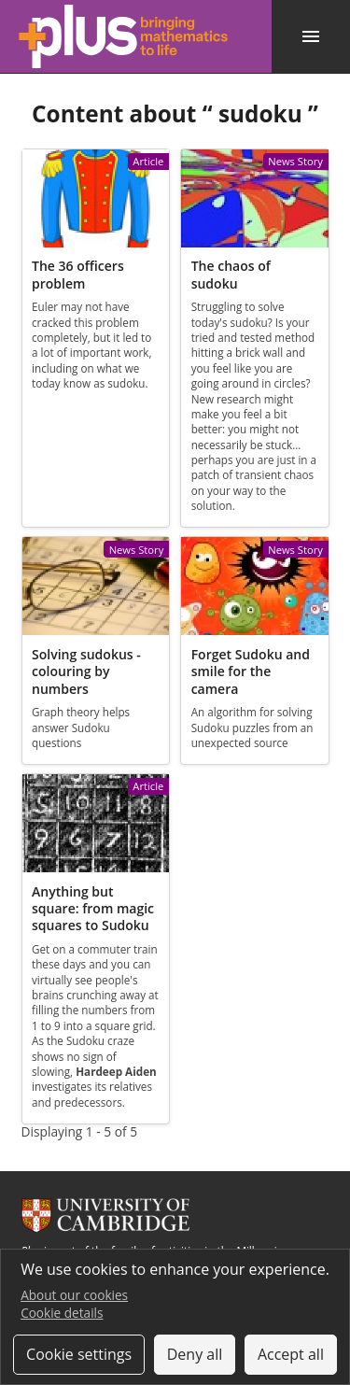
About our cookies (74, 1295)
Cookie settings (79, 1354)
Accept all (291, 1354)
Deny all (195, 1354)
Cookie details (62, 1312)
